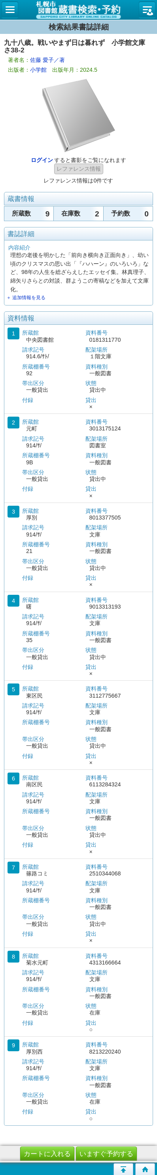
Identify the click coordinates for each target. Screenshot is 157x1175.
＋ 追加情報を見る (25, 297)
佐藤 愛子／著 (47, 60)
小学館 (38, 70)
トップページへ (145, 1169)
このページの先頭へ (123, 1169)
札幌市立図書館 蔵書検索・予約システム (78, 10)
